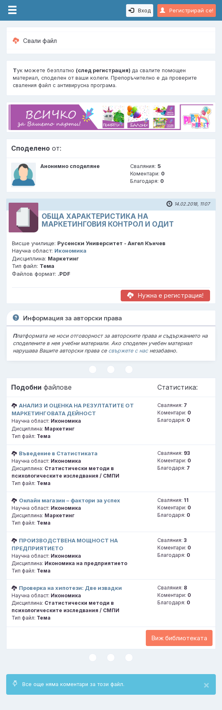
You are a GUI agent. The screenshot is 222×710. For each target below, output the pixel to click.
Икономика (70, 250)
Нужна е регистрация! (165, 295)
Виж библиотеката (179, 638)
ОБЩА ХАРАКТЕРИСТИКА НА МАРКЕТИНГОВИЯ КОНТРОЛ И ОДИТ (108, 220)
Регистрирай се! (186, 10)
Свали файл (35, 41)
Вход (140, 10)
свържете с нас (128, 351)
